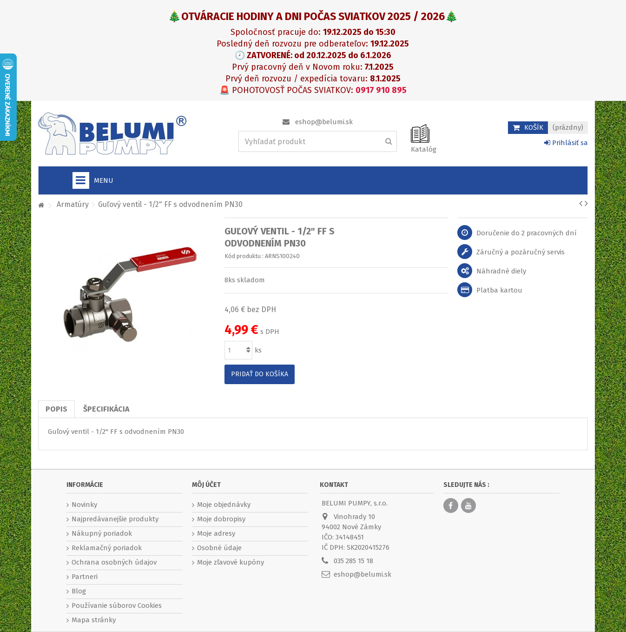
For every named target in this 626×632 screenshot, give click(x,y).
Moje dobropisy (221, 519)
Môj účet (206, 485)
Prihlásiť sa (566, 143)
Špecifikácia (106, 409)
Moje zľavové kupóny (230, 562)
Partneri (85, 576)
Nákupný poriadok (102, 533)
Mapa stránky (94, 620)
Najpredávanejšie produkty (115, 519)
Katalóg (423, 149)
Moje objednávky (223, 504)
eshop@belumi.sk (324, 122)
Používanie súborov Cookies (117, 605)
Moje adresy (216, 533)
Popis (56, 409)
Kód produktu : (244, 256)
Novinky (84, 504)
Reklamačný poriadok (107, 548)
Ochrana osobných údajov (114, 562)
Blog (79, 591)
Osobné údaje (219, 548)
